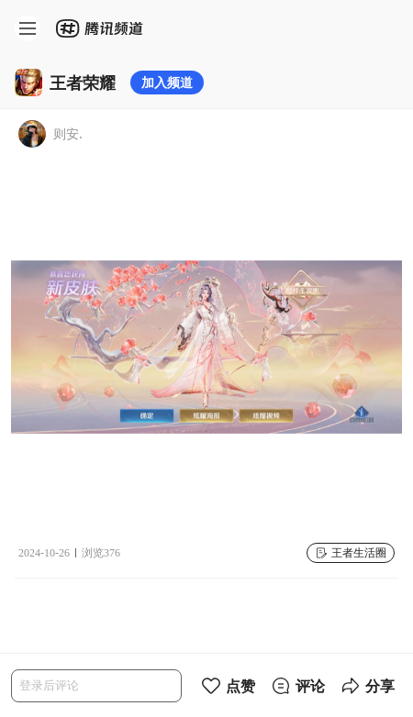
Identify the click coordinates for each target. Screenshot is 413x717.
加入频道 (167, 82)
